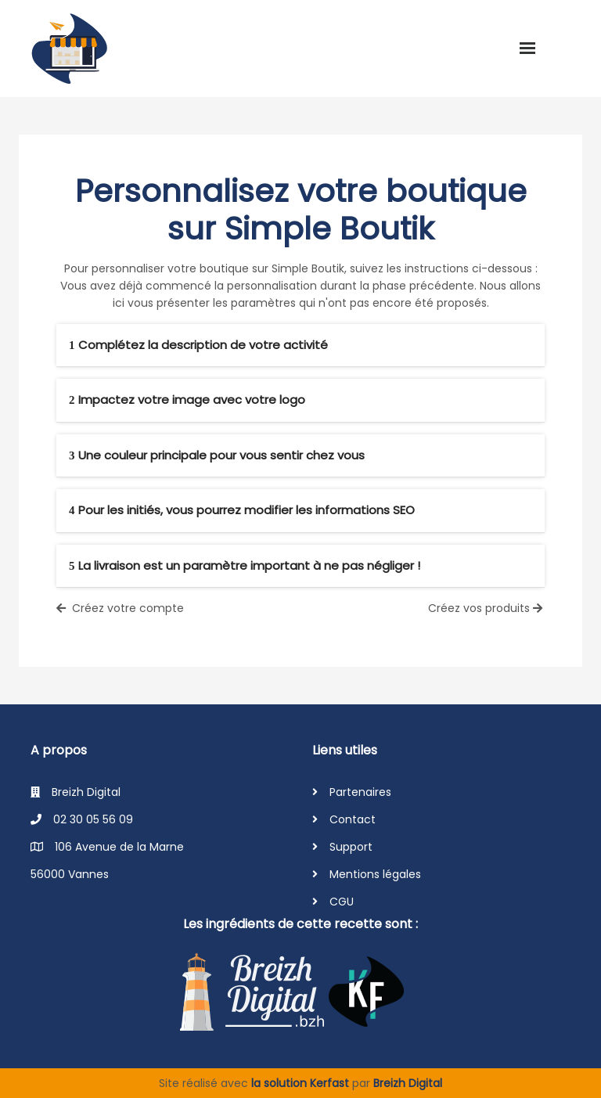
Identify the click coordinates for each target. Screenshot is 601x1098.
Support (350, 847)
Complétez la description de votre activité (198, 345)
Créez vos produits (486, 608)
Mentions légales (375, 874)
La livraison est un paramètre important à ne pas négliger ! (244, 565)
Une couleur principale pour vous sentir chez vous (217, 455)
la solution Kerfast (301, 1083)
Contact (352, 819)
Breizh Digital (407, 1083)
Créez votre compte (120, 608)
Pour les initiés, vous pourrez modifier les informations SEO (242, 510)
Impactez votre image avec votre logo (187, 399)
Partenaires (360, 792)
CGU (341, 901)
